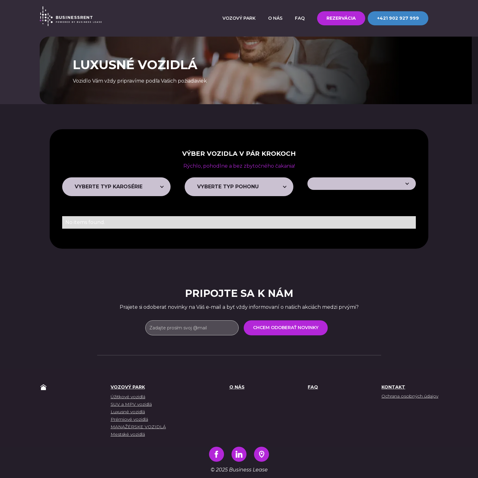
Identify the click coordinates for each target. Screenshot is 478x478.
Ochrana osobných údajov (409, 396)
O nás (237, 387)
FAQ (313, 387)
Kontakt (393, 387)
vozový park (128, 387)
